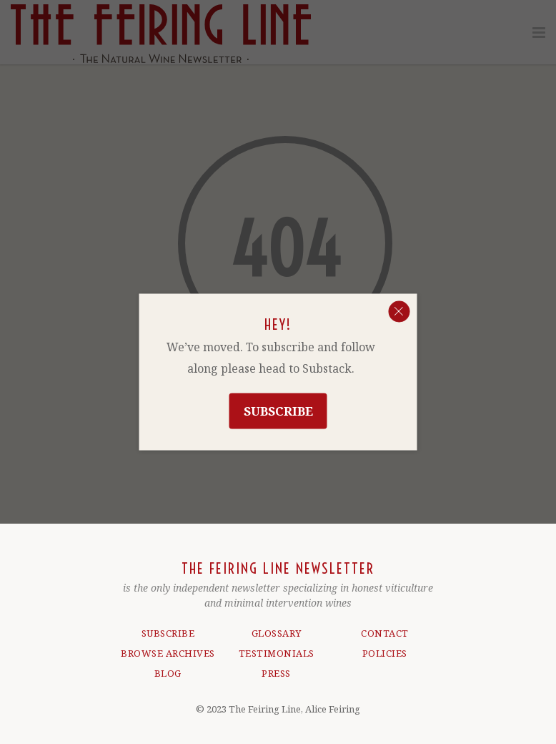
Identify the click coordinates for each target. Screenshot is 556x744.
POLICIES (384, 653)
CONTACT (385, 633)
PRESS (276, 673)
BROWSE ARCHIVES (168, 653)
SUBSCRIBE (168, 633)
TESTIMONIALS (276, 653)
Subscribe (278, 411)
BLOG (168, 673)
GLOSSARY (277, 633)
